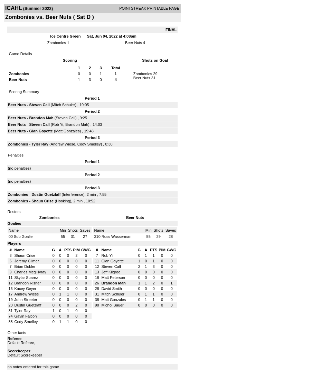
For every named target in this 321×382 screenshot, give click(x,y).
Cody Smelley (89, 144)
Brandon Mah (41, 118)
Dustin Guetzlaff (45, 194)
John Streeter (26, 300)
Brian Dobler (25, 266)
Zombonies (56, 43)
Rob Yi (57, 124)
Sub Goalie (23, 236)
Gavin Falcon (26, 316)
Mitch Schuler (63, 105)
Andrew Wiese (63, 144)
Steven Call (39, 105)
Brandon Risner (28, 283)
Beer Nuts (133, 43)
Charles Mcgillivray (30, 272)
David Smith (112, 288)
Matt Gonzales (67, 131)
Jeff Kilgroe (111, 272)
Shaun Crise (42, 201)
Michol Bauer (113, 305)
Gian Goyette (41, 131)
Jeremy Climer (27, 261)
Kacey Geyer (26, 288)
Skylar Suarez (26, 277)
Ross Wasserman (116, 236)
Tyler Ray (39, 144)
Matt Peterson (113, 277)
